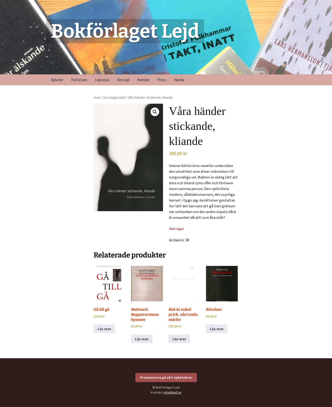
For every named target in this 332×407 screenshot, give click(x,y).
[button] (155, 112)
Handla (179, 80)
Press (161, 80)
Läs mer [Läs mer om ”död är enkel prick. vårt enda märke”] (179, 338)
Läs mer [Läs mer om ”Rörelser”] (216, 328)
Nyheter (57, 80)
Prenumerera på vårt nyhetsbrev (166, 377)
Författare (79, 80)
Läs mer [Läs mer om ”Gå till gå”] (104, 328)
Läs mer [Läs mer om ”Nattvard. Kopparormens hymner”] (142, 338)
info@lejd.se (172, 392)
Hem (97, 97)
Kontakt (143, 80)
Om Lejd (123, 80)
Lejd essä (102, 80)
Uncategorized (114, 97)
